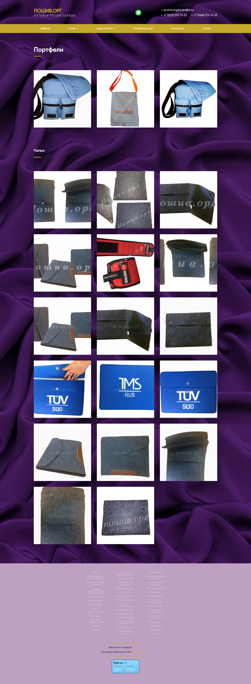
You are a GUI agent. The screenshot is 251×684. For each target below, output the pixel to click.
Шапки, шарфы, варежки (125, 632)
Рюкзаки (155, 592)
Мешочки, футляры (125, 600)
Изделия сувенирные (125, 605)
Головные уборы (125, 618)
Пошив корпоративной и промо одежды (95, 590)
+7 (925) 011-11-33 (175, 15)
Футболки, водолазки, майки (125, 573)
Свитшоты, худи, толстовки (125, 583)
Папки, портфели (155, 588)
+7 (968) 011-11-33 (205, 15)
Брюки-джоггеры (125, 588)
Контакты (177, 28)
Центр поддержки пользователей (125, 656)
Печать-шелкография (155, 611)
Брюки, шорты (95, 604)
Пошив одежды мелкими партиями (95, 577)
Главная (45, 28)
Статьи (206, 28)
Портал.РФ (137, 647)
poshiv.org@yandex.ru (179, 10)
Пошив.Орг (48, 11)
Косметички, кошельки (155, 583)
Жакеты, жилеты (96, 597)
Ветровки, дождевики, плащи (95, 621)
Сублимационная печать (155, 617)
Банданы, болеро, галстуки (125, 622)
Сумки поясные (155, 596)
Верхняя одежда (95, 612)
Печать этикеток (155, 606)
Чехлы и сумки (155, 572)
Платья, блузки (95, 601)
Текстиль (125, 592)
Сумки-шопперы (125, 614)
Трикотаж (95, 630)
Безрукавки (95, 616)
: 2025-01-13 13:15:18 (141, 652)
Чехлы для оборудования (155, 601)
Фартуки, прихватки (125, 596)
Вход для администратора (125, 643)
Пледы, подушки (125, 610)
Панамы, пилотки (125, 627)
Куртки (95, 626)
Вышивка (155, 622)
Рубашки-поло (125, 578)
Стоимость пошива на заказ (95, 583)
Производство (143, 28)
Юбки (95, 608)
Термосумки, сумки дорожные (155, 577)
